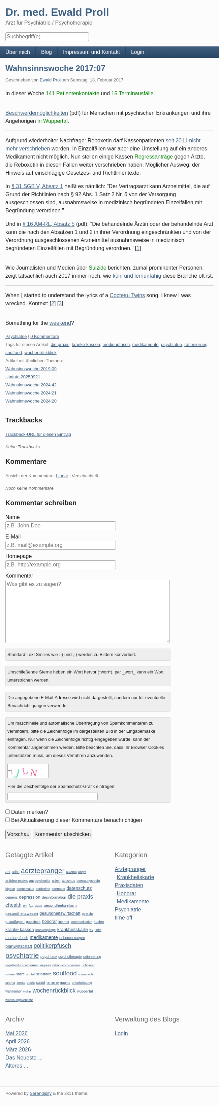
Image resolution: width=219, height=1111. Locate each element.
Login (137, 52)
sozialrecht (86, 974)
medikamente (145, 344)
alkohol (71, 872)
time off (123, 918)
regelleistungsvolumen (22, 965)
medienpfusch (116, 344)
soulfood (13, 352)
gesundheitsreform (60, 905)
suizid (40, 982)
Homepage (18, 556)
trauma (65, 982)
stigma (10, 982)
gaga (38, 905)
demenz (11, 897)
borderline (42, 889)
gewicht (87, 913)
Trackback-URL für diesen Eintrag (38, 434)
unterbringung (82, 982)
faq (31, 905)
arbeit (56, 880)
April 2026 (17, 1041)
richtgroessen (70, 965)
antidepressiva (16, 880)
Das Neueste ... (23, 1058)
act (7, 872)
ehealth (13, 905)
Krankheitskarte (135, 877)
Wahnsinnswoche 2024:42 (31, 384)
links (98, 930)
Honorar (126, 893)
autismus (68, 880)
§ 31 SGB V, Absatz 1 (37, 186)
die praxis (60, 344)
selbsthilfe (44, 974)
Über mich (17, 52)
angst (82, 872)
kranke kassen (86, 344)
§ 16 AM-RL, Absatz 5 (49, 224)
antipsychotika (39, 880)
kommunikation (82, 922)
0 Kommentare (44, 336)
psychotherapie (70, 957)
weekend (60, 323)
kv (91, 929)
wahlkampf (13, 991)
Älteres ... (16, 1066)
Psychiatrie (16, 336)
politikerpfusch (52, 945)
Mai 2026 (16, 1033)
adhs (15, 872)
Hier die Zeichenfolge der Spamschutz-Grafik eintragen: (61, 786)
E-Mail (13, 537)
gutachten (33, 922)
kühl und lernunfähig (137, 276)
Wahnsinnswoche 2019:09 (31, 368)
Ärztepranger (130, 869)
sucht (31, 982)
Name (12, 517)
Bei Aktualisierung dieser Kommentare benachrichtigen (76, 820)
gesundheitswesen (21, 913)
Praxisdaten (129, 885)
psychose (48, 956)
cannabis (58, 889)
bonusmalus (25, 889)
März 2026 (18, 1049)
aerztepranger (42, 870)
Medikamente (133, 901)
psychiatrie (171, 344)
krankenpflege (45, 930)
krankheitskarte (72, 929)
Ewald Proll (51, 79)
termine (52, 982)
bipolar (10, 889)
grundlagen (15, 921)
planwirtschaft (18, 946)
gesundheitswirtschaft (59, 913)
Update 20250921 (22, 376)
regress (45, 965)
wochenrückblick (40, 352)
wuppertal (85, 991)
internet (63, 922)
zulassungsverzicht (19, 1000)
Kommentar (19, 576)
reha (55, 965)
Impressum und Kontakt (91, 52)
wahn (27, 991)
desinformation (54, 897)
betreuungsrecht (88, 880)
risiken (10, 974)
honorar (49, 921)
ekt (25, 905)
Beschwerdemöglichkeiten (36, 113)
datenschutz (79, 888)
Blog (46, 52)
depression (29, 897)
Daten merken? (29, 812)
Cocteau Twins (127, 295)
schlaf (30, 974)
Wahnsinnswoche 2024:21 (31, 392)
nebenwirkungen (72, 938)
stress (21, 982)
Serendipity (41, 1093)
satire (20, 974)
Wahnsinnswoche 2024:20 (31, 401)
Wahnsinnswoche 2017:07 (55, 68)
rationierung (196, 344)
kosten (99, 922)
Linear (62, 475)
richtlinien (88, 965)
